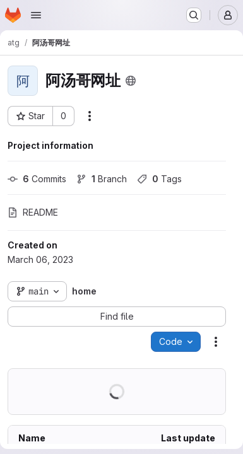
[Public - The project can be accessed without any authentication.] (131, 81)
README (33, 212)
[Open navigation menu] (36, 15)
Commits (37, 178)
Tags (159, 178)
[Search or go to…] (193, 15)
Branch (101, 178)
